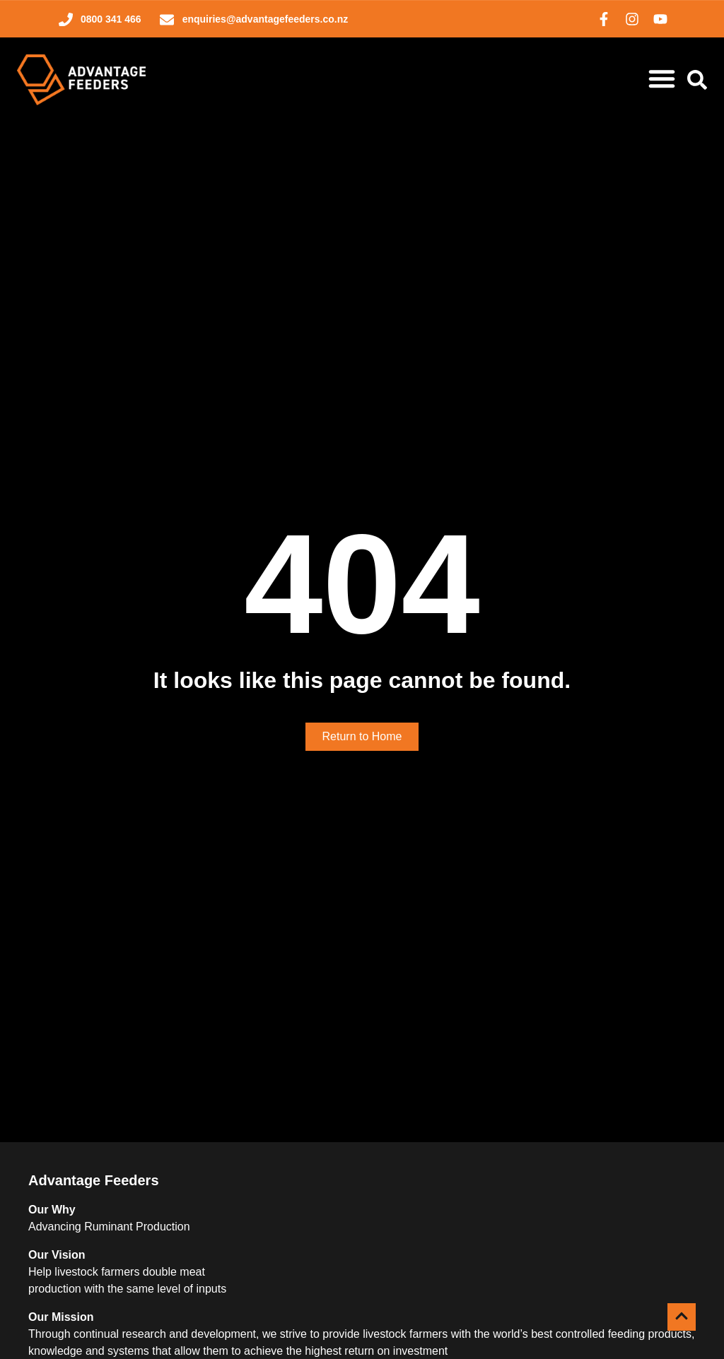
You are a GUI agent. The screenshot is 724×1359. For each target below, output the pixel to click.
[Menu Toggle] (662, 78)
